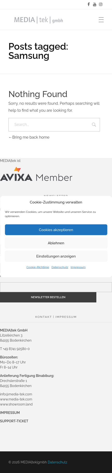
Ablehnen (56, 243)
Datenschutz (60, 267)
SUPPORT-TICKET (14, 421)
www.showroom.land (16, 404)
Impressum (78, 267)
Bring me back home (28, 137)
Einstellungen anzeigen (56, 256)
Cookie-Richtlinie (37, 267)
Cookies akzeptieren (56, 229)
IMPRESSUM (10, 413)
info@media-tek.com (16, 394)
